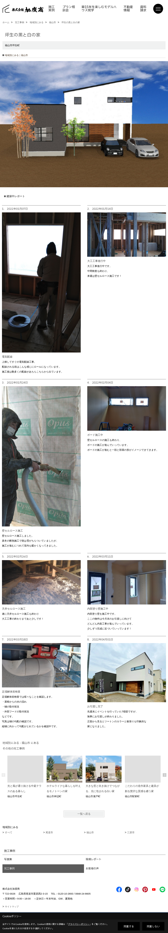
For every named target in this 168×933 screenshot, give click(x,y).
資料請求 (143, 9)
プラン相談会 (69, 9)
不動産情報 (128, 9)
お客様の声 (92, 869)
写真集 (8, 859)
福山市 (90, 832)
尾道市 (49, 832)
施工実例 (51, 9)
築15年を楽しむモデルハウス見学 (99, 9)
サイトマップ (12, 906)
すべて (8, 832)
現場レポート (93, 859)
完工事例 (9, 869)
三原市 (131, 832)
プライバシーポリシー (78, 924)
